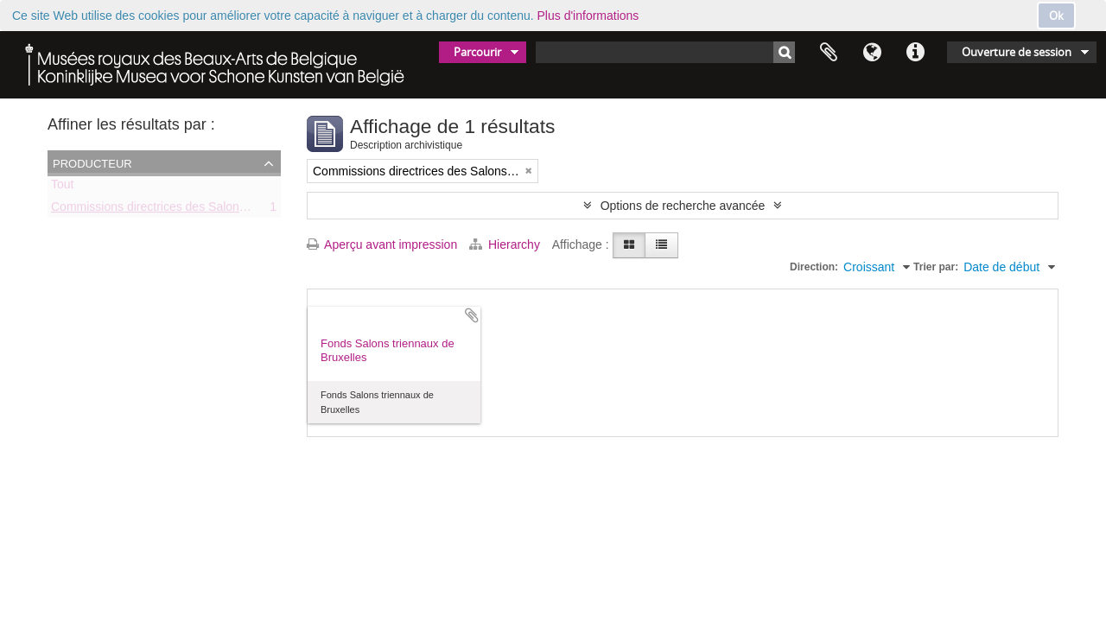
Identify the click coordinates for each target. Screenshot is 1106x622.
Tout (62, 187)
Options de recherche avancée (683, 206)
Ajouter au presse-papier (471, 315)
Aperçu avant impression (382, 244)
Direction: (814, 267)
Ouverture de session (1016, 52)
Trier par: (935, 267)
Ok (1056, 15)
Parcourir (477, 52)
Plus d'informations (588, 15)
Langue (871, 52)
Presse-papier (828, 52)
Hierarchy (506, 244)
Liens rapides (915, 52)
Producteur (92, 162)
